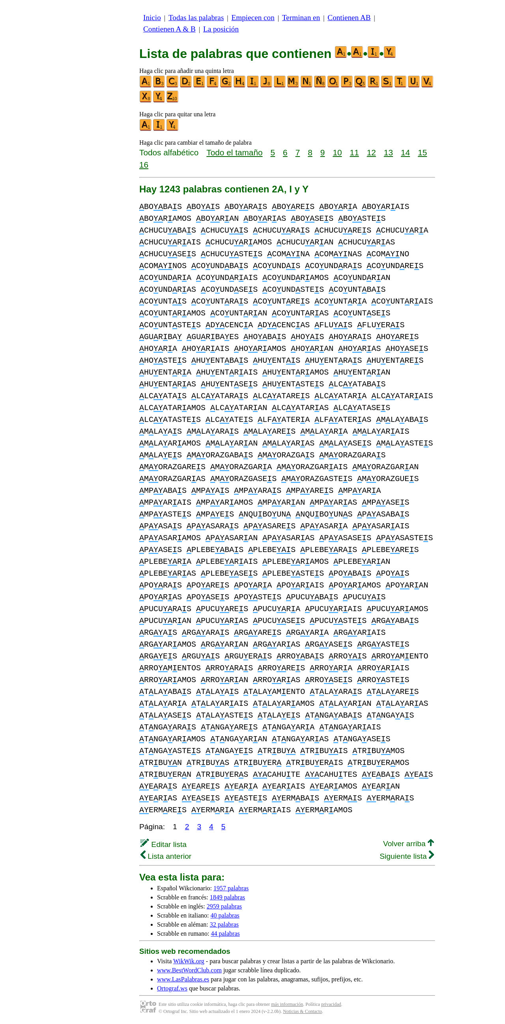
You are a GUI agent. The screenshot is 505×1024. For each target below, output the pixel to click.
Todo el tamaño (234, 152)
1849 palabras (227, 897)
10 (337, 152)
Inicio (152, 17)
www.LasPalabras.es (183, 979)
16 (143, 164)
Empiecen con (253, 17)
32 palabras (224, 924)
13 (388, 152)
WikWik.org (188, 961)
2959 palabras (224, 906)
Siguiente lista (407, 856)
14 (405, 152)
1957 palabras (231, 888)
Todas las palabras (196, 17)
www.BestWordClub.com (189, 970)
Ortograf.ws (172, 988)
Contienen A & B (169, 29)
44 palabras (225, 933)
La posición (221, 29)
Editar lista (163, 844)
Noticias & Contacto (302, 1011)
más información (287, 1004)
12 (371, 152)
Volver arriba (408, 843)
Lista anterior (165, 856)
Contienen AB (348, 17)
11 (354, 152)
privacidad (331, 1004)
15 (422, 152)
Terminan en (301, 17)
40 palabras (225, 915)
